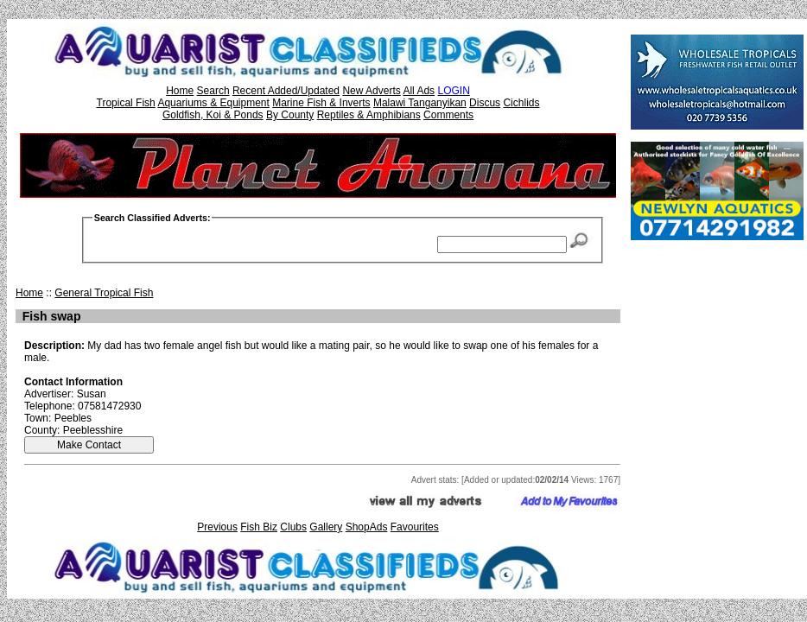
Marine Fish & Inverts (321, 103)
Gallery (325, 527)
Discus (484, 103)
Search (213, 91)
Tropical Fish (126, 103)
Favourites (415, 527)
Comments (448, 115)
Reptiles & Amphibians (369, 115)
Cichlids (521, 103)
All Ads (419, 91)
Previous (217, 527)
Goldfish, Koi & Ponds (213, 115)
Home (180, 91)
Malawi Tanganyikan (420, 103)
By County (290, 115)
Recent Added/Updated (286, 91)
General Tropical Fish (103, 293)
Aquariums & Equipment (213, 103)
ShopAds (367, 527)
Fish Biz (258, 527)
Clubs (293, 527)
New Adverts (371, 91)
